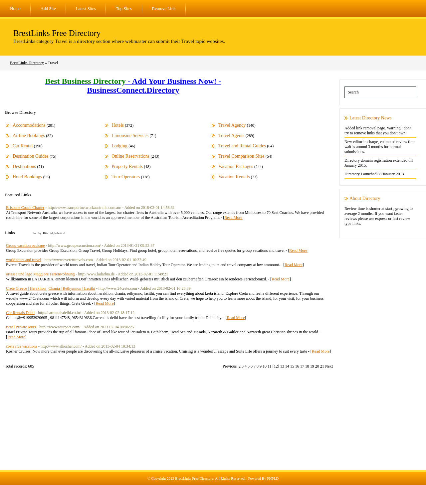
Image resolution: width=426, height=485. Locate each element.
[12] (276, 366)
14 (287, 366)
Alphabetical (57, 233)
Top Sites (124, 8)
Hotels (117, 125)
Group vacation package (25, 245)
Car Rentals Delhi (20, 312)
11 (270, 366)
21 (322, 366)
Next (329, 366)
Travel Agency (232, 125)
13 (282, 366)
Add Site (48, 8)
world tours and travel (23, 259)
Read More (233, 217)
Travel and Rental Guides (242, 145)
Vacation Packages (235, 166)
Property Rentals (127, 166)
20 (317, 366)
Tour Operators (125, 176)
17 (302, 366)
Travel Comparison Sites (241, 156)
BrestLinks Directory (27, 63)
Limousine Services (129, 135)
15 (292, 366)
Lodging (119, 145)
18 (307, 366)
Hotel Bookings (27, 176)
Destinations (24, 166)
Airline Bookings (29, 135)
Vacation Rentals (234, 176)
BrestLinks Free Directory (57, 33)
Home (15, 8)
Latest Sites (86, 8)
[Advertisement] (213, 423)
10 (265, 366)
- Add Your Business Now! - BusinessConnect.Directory (133, 85)
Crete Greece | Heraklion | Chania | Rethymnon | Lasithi (50, 288)
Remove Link (164, 8)
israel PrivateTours (21, 327)
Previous (230, 366)
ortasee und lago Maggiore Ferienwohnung (40, 274)
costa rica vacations (21, 346)
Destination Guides (31, 156)
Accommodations (29, 125)
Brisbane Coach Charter (25, 207)
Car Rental (23, 145)
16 (297, 366)
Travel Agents (231, 135)
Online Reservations (130, 156)
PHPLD (273, 478)
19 (312, 366)
